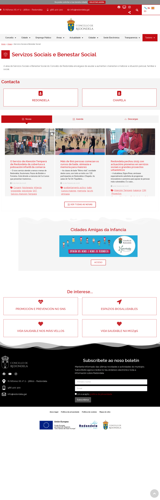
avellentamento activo (72, 187)
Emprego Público (43, 37)
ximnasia (62, 194)
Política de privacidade (70, 412)
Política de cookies (89, 412)
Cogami (14, 187)
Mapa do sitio (105, 412)
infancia (35, 187)
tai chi (87, 191)
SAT (32, 191)
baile (86, 187)
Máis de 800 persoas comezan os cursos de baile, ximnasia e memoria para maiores (77, 164)
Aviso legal (54, 412)
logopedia (13, 191)
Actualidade (76, 38)
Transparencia (132, 38)
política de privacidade (101, 394)
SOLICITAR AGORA (96, 2)
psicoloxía (24, 191)
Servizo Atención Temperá (21, 194)
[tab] (75, 119)
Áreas (60, 38)
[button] (137, 10)
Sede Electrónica (111, 37)
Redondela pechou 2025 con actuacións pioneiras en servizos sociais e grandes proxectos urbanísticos (126, 165)
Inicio (3, 44)
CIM (141, 190)
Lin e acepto (94, 394)
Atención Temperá (120, 190)
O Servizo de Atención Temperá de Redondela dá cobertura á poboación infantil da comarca (25, 164)
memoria (78, 191)
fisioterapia (24, 187)
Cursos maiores (65, 191)
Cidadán (93, 38)
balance (134, 190)
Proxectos (114, 193)
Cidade (25, 38)
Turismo (150, 38)
